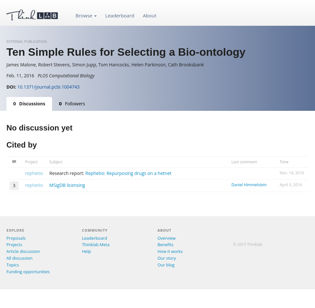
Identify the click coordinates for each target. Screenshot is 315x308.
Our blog (166, 265)
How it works (170, 251)
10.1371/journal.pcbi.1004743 (48, 87)
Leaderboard (119, 15)
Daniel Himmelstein (249, 185)
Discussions (29, 103)
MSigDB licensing (67, 185)
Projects (14, 244)
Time (284, 162)
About (149, 15)
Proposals (16, 238)
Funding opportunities (28, 271)
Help (86, 251)
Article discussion (23, 251)
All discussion (19, 258)
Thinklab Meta (96, 244)
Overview (167, 238)
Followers (72, 103)
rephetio (34, 173)
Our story (167, 258)
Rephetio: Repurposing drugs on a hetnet (129, 173)
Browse (86, 15)
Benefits (165, 244)
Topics (12, 265)
